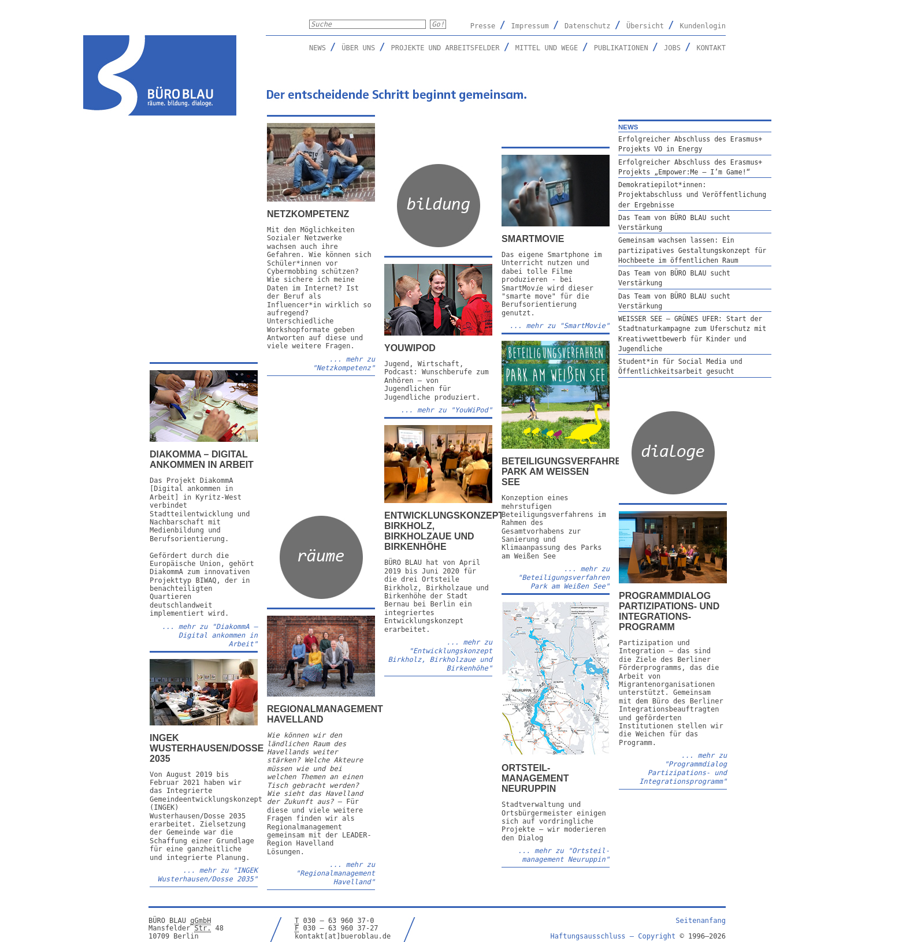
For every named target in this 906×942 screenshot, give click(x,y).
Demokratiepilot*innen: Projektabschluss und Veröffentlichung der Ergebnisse (692, 195)
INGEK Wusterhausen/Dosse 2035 (206, 748)
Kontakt (711, 48)
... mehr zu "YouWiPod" (446, 410)
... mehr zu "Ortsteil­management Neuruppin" (564, 855)
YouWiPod (410, 348)
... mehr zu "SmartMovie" (560, 326)
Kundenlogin (703, 26)
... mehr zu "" (210, 635)
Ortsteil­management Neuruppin (535, 778)
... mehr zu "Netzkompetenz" (344, 363)
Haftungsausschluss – (613, 936)
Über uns (358, 48)
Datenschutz (587, 26)
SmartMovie (533, 239)
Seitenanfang (700, 921)
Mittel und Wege (546, 48)
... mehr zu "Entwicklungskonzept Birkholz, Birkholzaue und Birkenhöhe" (440, 655)
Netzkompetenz (308, 214)
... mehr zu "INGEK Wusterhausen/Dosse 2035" (208, 874)
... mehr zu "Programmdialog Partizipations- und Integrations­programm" (683, 768)
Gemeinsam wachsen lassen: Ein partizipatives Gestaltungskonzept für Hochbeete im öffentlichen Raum (692, 250)
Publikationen (621, 48)
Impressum (530, 26)
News (317, 48)
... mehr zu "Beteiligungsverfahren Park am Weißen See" (564, 577)
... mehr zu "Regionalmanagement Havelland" (335, 873)
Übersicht (645, 26)
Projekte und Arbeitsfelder (445, 48)
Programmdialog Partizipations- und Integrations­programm (669, 611)
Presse (482, 26)
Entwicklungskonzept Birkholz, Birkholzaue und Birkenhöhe (444, 531)
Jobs (672, 48)
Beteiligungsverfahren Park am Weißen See (565, 471)
